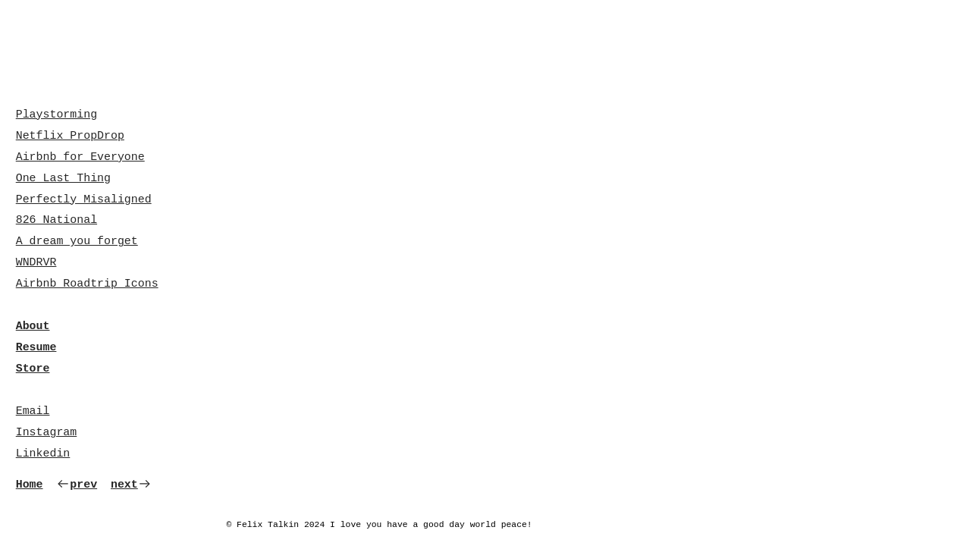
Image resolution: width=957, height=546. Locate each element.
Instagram (46, 432)
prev (76, 485)
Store (33, 368)
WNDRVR (36, 262)
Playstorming (56, 114)
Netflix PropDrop (70, 136)
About (33, 326)
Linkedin (43, 453)
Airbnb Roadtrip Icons (87, 284)
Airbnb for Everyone (80, 157)
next (131, 485)
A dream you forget (77, 241)
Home (29, 485)
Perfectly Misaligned (84, 199)
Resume (36, 347)
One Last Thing (63, 178)
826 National (56, 220)
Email (33, 411)
